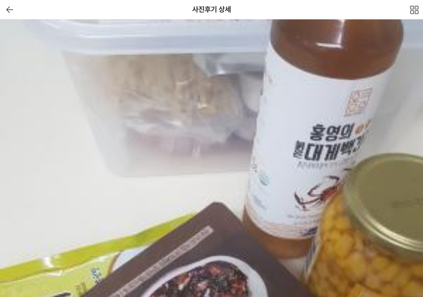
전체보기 (414, 12)
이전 (9, 9)
